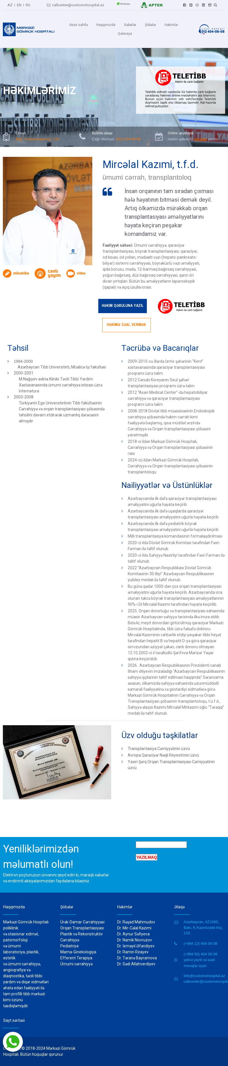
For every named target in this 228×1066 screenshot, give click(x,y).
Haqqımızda (105, 25)
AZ (10, 4)
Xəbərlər (130, 25)
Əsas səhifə (78, 25)
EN (19, 4)
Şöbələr (150, 25)
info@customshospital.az (204, 976)
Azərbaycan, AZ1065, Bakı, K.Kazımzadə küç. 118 (203, 927)
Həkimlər (171, 25)
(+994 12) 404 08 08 (200, 943)
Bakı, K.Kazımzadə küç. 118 (37, 139)
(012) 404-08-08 (127, 139)
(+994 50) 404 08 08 (200, 954)
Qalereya (125, 34)
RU (28, 4)
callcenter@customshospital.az (75, 4)
